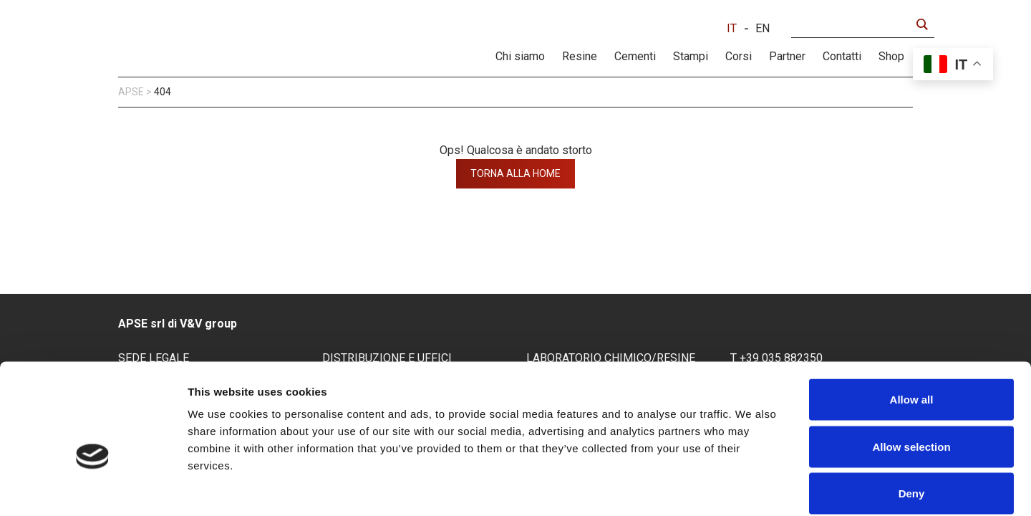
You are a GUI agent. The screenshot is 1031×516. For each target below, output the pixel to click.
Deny (912, 422)
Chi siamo (520, 56)
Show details (751, 488)
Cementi (635, 56)
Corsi (738, 56)
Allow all (912, 328)
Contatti (842, 56)
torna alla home (515, 173)
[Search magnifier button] (921, 24)
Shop (891, 56)
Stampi (690, 56)
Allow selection (911, 375)
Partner (787, 56)
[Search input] (854, 24)
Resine (579, 56)
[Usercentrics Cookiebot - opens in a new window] (92, 488)
